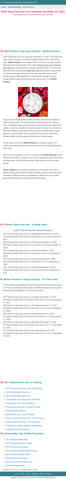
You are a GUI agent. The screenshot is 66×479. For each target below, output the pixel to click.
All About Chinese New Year (13, 2)
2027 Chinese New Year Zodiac (19, 443)
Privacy (42, 474)
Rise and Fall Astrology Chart (18, 454)
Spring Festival (29, 2)
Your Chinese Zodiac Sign (16, 439)
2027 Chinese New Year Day (17, 392)
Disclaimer (34, 474)
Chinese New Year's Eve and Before (20, 403)
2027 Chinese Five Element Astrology (21, 451)
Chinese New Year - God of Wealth (20, 414)
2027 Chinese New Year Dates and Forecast (34, 230)
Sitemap (48, 474)
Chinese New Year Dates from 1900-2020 (23, 399)
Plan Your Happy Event (15, 465)
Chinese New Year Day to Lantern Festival (23, 407)
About (22, 474)
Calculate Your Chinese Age (17, 429)
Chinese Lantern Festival (16, 411)
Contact (27, 474)
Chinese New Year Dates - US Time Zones (23, 422)
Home (3, 7)
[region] (33, 32)
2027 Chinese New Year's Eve (18, 396)
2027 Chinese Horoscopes (17, 447)
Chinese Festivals (14, 7)
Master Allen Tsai (11, 470)
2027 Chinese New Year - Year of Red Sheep (24, 388)
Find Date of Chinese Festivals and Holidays (24, 426)
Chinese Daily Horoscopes (17, 458)
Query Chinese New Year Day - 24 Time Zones (25, 418)
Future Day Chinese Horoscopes (19, 462)
